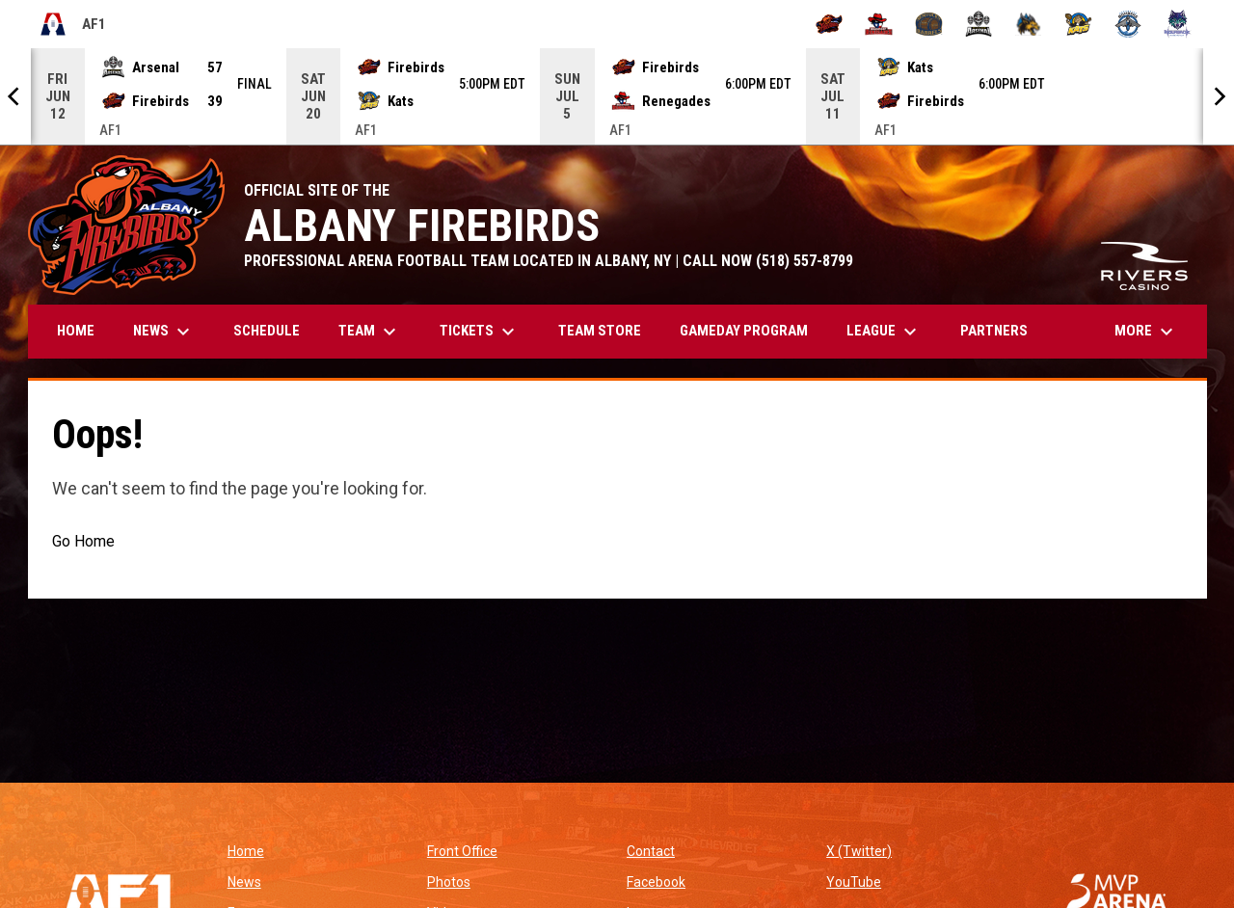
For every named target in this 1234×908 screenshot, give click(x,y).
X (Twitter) (859, 851)
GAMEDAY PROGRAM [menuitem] (744, 330)
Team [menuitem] (369, 331)
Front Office (462, 851)
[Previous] (15, 96)
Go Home (83, 541)
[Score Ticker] (617, 96)
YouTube (853, 882)
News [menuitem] (164, 331)
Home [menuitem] (75, 330)
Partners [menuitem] (994, 330)
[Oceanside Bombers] (1128, 24)
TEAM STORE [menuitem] (607, 330)
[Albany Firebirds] (829, 24)
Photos (448, 882)
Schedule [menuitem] (266, 330)
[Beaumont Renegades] (879, 24)
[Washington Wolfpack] (1177, 24)
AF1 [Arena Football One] (72, 24)
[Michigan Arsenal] (979, 24)
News (244, 882)
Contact (651, 851)
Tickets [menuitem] (480, 331)
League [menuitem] (884, 331)
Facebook (656, 882)
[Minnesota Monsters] (1028, 24)
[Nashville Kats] (1078, 24)
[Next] (1218, 96)
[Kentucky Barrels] (929, 24)
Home (246, 851)
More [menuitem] (1146, 331)
